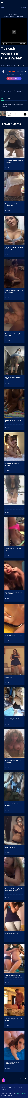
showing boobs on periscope (13, 635)
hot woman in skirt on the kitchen (13, 804)
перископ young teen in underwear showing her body (13, 976)
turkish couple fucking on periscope (13, 334)
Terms (9, 1087)
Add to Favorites (14, 78)
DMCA (20, 1087)
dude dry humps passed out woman (13, 1019)
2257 (14, 1087)
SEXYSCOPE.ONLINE (20, 1093)
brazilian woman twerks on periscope (13, 761)
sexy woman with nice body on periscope (13, 204)
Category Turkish (7, 91)
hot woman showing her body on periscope (14, 248)
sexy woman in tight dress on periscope (14, 161)
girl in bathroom (10, 847)
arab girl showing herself (12, 934)
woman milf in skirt (10, 677)
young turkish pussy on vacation (12, 464)
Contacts (3, 1089)
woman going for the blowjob (14, 719)
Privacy (3, 1087)
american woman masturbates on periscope (14, 291)
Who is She (18, 91)
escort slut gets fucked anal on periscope (13, 592)
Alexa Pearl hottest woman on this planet (13, 1062)
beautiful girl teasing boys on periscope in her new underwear (14, 890)
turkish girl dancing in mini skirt (13, 377)
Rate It (21, 74)
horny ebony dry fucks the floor (13, 549)
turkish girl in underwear (12, 507)
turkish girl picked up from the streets (13, 421)
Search (23, 8)
